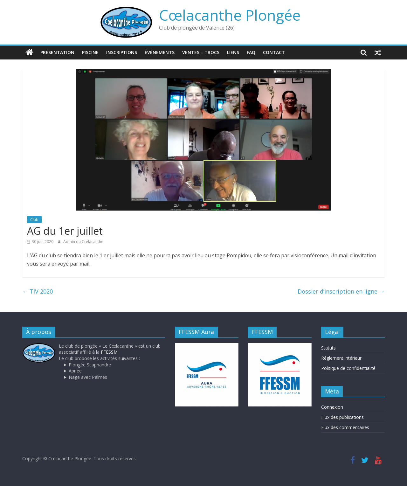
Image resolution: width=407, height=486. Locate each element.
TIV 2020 (37, 291)
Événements (160, 52)
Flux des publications (342, 417)
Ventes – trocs (200, 52)
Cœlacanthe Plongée (229, 15)
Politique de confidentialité (348, 368)
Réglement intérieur (341, 358)
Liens (233, 52)
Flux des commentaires (345, 427)
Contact (274, 52)
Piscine (90, 52)
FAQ (251, 52)
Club (34, 219)
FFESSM (109, 352)
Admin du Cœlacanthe (83, 241)
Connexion (332, 407)
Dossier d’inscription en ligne (341, 291)
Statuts (328, 348)
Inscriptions (121, 52)
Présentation (57, 52)
